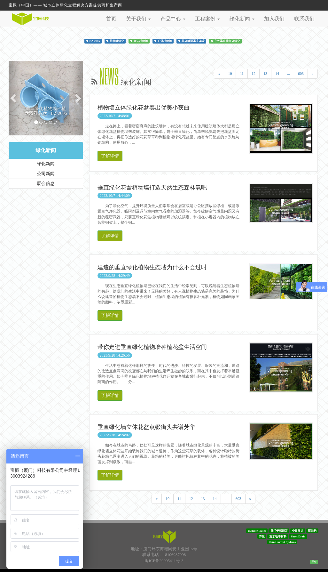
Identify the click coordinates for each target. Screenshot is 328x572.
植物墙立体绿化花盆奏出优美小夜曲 (144, 107)
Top (314, 561)
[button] (14, 98)
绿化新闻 (45, 150)
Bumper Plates (257, 530)
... (288, 73)
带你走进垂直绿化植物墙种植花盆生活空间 (152, 347)
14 (277, 73)
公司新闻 (46, 173)
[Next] (313, 74)
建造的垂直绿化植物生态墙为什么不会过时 (152, 267)
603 (301, 73)
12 (253, 73)
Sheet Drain (298, 536)
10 (230, 73)
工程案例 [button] (207, 18)
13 (265, 73)
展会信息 (46, 183)
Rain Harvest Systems (282, 542)
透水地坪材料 (277, 536)
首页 (111, 18)
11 (242, 73)
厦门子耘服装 (279, 530)
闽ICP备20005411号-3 (164, 560)
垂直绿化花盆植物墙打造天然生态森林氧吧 (152, 187)
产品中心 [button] (172, 18)
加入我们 (274, 18)
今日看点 (297, 530)
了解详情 (110, 156)
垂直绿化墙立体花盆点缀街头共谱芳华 (146, 427)
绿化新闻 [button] (242, 18)
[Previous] (219, 74)
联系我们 (304, 18)
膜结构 (312, 530)
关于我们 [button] (138, 18)
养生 (262, 536)
